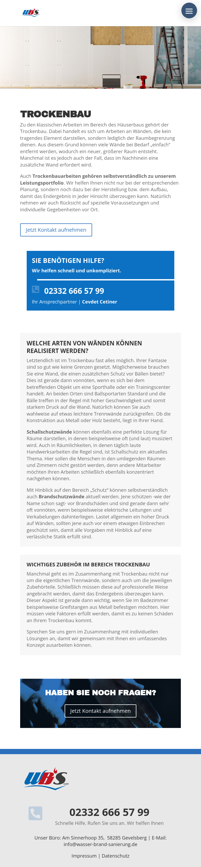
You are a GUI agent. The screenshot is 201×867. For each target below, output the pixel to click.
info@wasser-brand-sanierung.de (100, 844)
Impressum (84, 856)
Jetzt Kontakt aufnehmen (56, 229)
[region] (100, 57)
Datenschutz (116, 856)
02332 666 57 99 (74, 290)
